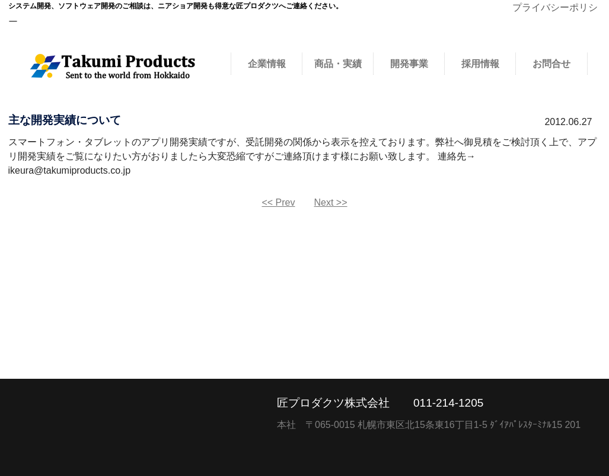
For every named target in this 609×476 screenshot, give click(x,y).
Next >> (330, 202)
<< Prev (278, 202)
